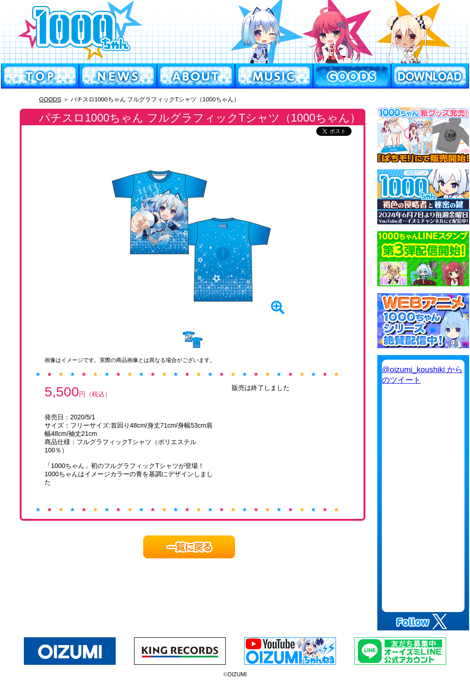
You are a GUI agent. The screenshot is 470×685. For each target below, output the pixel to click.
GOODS (50, 99)
